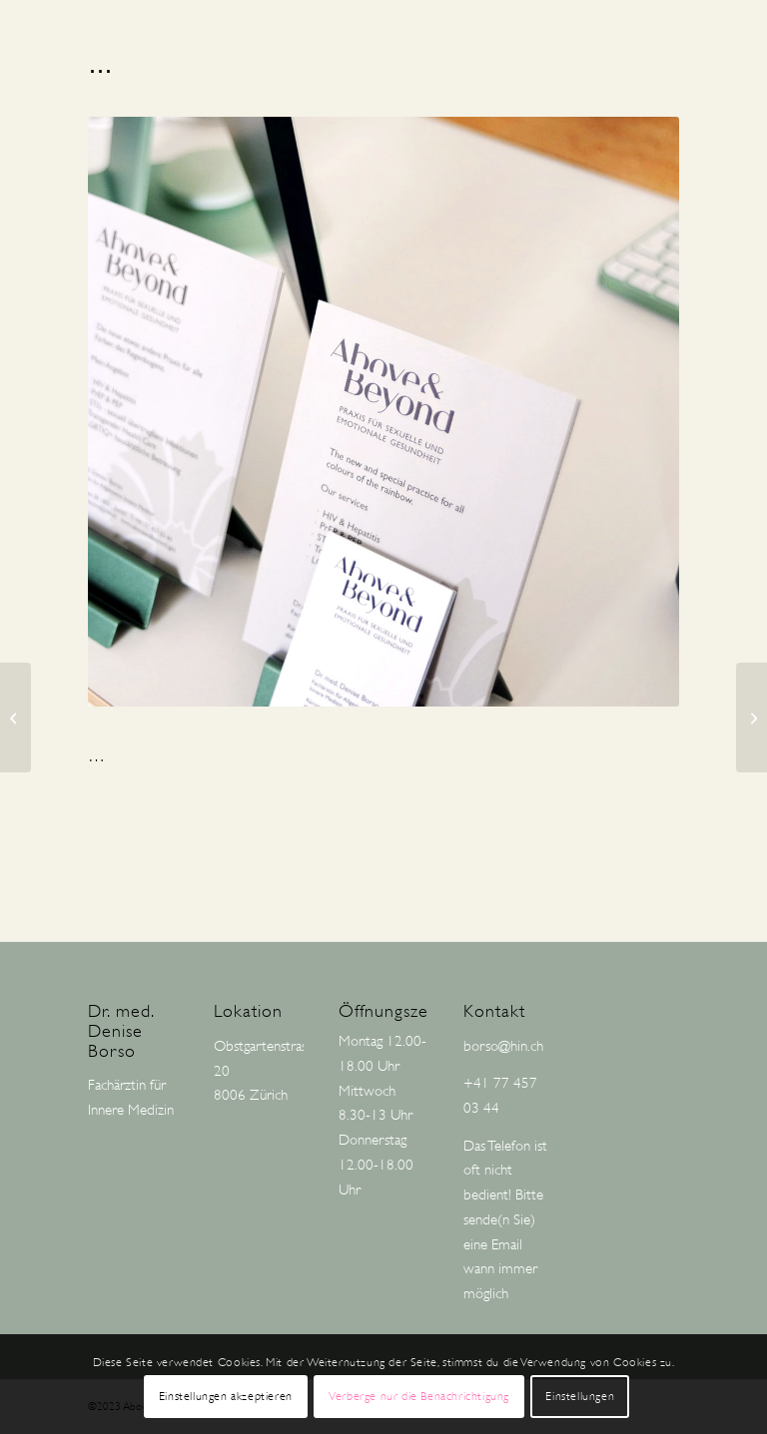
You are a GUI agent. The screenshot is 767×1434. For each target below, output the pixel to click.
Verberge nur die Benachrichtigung (419, 1396)
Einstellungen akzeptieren (226, 1396)
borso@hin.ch (503, 1046)
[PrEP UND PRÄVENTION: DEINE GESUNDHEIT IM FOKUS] (751, 717)
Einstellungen (579, 1396)
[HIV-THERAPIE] (15, 717)
